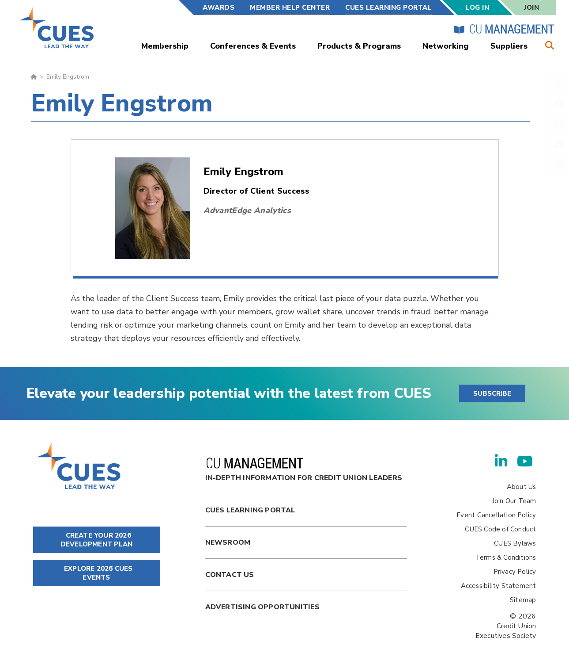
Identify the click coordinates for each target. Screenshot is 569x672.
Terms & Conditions (505, 557)
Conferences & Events (253, 46)
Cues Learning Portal (250, 510)
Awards (218, 7)
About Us (521, 486)
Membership (164, 46)
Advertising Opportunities (262, 607)
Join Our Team (514, 500)
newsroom (228, 542)
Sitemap (523, 600)
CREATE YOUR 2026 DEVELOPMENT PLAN (96, 540)
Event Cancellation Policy (496, 515)
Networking (445, 46)
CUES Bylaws (515, 543)
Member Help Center (290, 7)
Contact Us (229, 575)
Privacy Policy (515, 571)
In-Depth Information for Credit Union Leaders (303, 470)
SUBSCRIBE (492, 393)
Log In (477, 7)
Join (531, 7)
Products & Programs (359, 46)
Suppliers (509, 46)
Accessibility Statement (498, 585)
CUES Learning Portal (388, 7)
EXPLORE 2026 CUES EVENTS (96, 573)
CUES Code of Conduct (500, 529)
